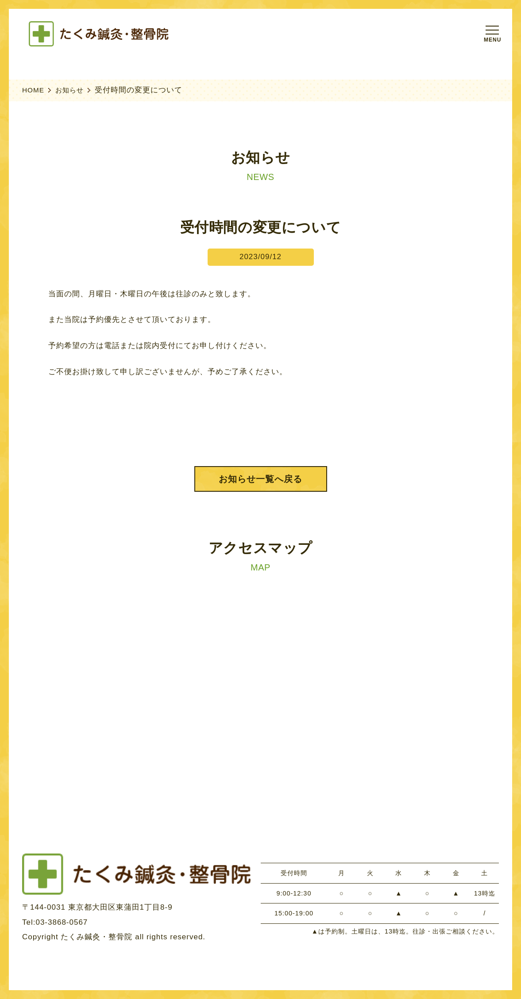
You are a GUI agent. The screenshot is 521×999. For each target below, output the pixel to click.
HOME (33, 90)
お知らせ (69, 90)
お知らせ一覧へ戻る (260, 479)
